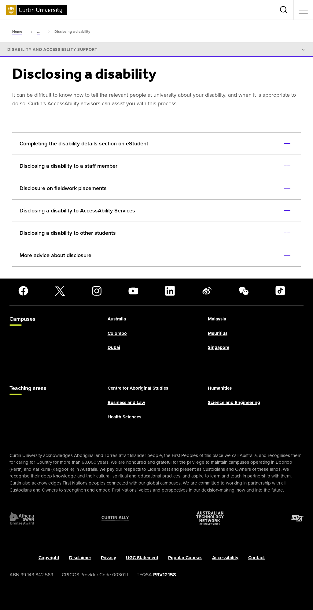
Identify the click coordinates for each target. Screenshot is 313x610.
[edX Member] (297, 518)
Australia (117, 319)
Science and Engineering (234, 402)
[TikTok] (280, 291)
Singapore (218, 347)
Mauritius (217, 333)
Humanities (220, 388)
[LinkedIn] (170, 291)
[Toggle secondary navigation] (303, 10)
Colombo (117, 333)
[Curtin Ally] (115, 518)
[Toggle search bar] (283, 10)
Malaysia (217, 319)
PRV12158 (164, 574)
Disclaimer (80, 557)
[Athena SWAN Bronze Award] (21, 518)
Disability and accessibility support (52, 49)
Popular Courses (185, 557)
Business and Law (126, 402)
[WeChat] (244, 291)
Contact (256, 557)
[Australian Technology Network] (210, 518)
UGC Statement (142, 557)
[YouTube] (133, 291)
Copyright (49, 557)
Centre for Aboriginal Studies (138, 388)
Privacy (108, 557)
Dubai (114, 347)
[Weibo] (207, 291)
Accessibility (225, 557)
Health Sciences (124, 417)
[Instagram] (96, 291)
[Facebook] (23, 291)
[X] (60, 291)
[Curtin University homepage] (36, 10)
